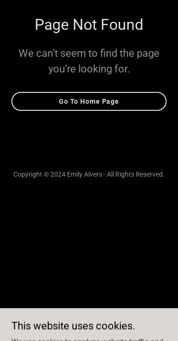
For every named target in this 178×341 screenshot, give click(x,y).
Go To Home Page (89, 101)
